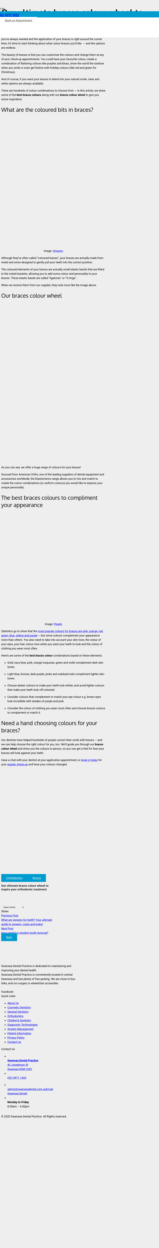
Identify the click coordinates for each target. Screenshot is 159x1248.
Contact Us (14, 1042)
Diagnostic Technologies (22, 1024)
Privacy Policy (15, 1037)
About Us (13, 1003)
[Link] (45, 40)
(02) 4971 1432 (16, 1077)
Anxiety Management (20, 1029)
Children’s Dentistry (19, 1020)
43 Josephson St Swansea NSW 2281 (22, 1065)
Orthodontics (15, 1016)
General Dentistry (18, 1011)
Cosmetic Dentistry (19, 1007)
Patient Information (19, 1033)
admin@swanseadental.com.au (26, 1089)
